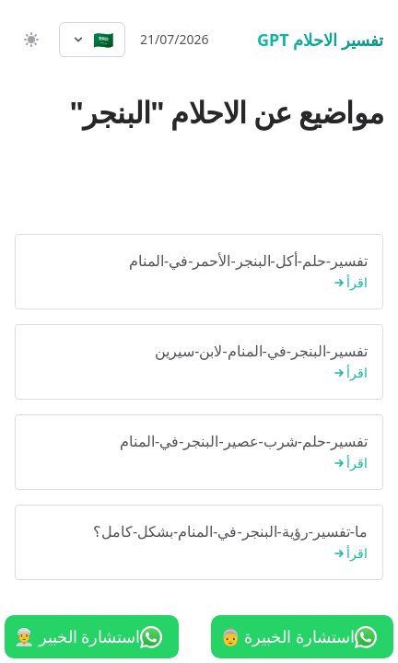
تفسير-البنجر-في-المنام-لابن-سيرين (199, 362)
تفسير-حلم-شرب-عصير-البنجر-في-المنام (199, 452)
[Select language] (92, 39)
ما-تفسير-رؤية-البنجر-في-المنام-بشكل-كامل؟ (199, 542)
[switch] (29, 39)
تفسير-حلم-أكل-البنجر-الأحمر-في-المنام (199, 272)
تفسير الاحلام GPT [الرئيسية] (320, 40)
